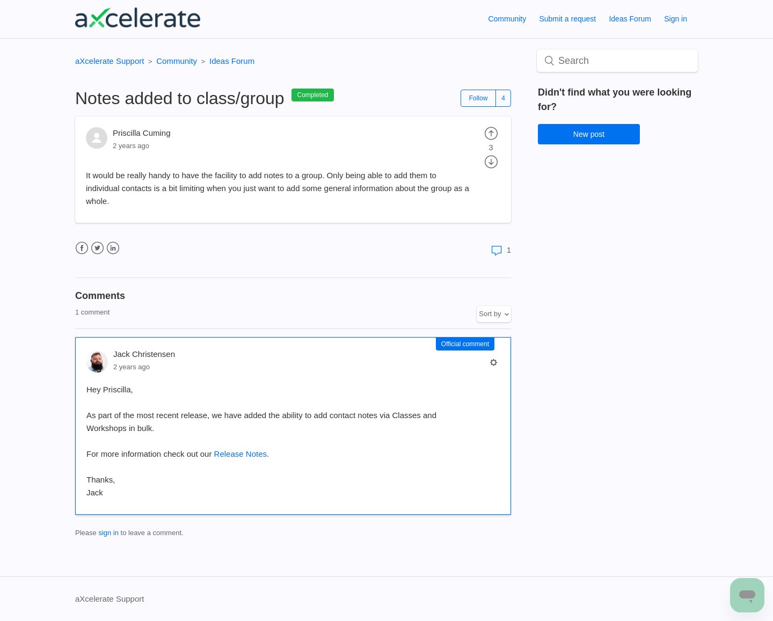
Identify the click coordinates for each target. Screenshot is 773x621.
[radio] (491, 132)
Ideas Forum (630, 18)
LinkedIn (113, 248)
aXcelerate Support (109, 60)
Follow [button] (478, 98)
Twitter (97, 248)
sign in (108, 533)
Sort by (490, 314)
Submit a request (567, 18)
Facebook (82, 248)
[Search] (617, 60)
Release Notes (240, 453)
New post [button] (588, 134)
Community (507, 18)
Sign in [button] (675, 18)
